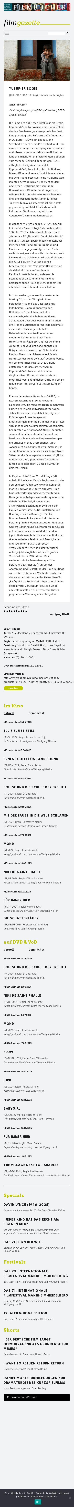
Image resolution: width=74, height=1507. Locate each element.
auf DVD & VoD (20, 942)
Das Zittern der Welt (23, 1242)
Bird (8, 1080)
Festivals (15, 1262)
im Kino (13, 705)
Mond (9, 844)
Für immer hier (17, 900)
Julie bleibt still (19, 731)
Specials (14, 1195)
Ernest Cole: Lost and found (31, 759)
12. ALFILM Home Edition (25, 1313)
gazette (22, 23)
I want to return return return (34, 1363)
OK (37, 1502)
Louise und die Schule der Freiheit (35, 787)
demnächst (36, 713)
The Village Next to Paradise (31, 1165)
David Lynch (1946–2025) (27, 1205)
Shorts (12, 1330)
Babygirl (12, 1109)
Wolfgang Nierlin (60, 614)
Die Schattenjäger (21, 918)
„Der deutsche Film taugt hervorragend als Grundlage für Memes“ (36, 1344)
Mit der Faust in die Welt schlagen (36, 816)
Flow (8, 1052)
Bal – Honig (55, 236)
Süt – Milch (34, 236)
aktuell (9, 713)
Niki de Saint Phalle (22, 872)
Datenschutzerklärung (21, 1397)
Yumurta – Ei (17, 236)
